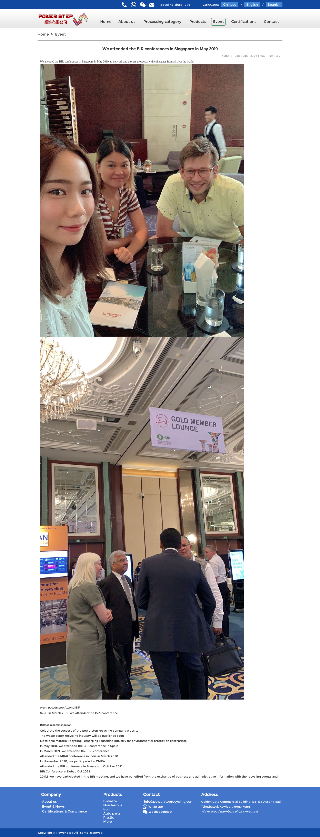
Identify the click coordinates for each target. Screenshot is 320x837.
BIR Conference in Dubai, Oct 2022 (65, 771)
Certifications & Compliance (64, 811)
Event (218, 21)
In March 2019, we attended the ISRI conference (83, 713)
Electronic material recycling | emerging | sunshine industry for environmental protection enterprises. (113, 741)
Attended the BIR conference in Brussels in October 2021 (81, 766)
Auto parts (111, 813)
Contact (271, 21)
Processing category (162, 21)
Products (197, 21)
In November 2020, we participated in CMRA (72, 761)
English (252, 5)
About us (126, 21)
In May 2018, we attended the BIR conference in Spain (79, 746)
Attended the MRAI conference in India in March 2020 (79, 756)
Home (105, 21)
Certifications (243, 21)
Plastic (108, 817)
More (107, 822)
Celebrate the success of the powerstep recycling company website (89, 730)
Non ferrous (112, 805)
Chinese (229, 5)
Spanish (274, 5)
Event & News (53, 806)
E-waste (110, 801)
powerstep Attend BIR (64, 707)
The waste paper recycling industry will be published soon (82, 736)
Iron (106, 809)
